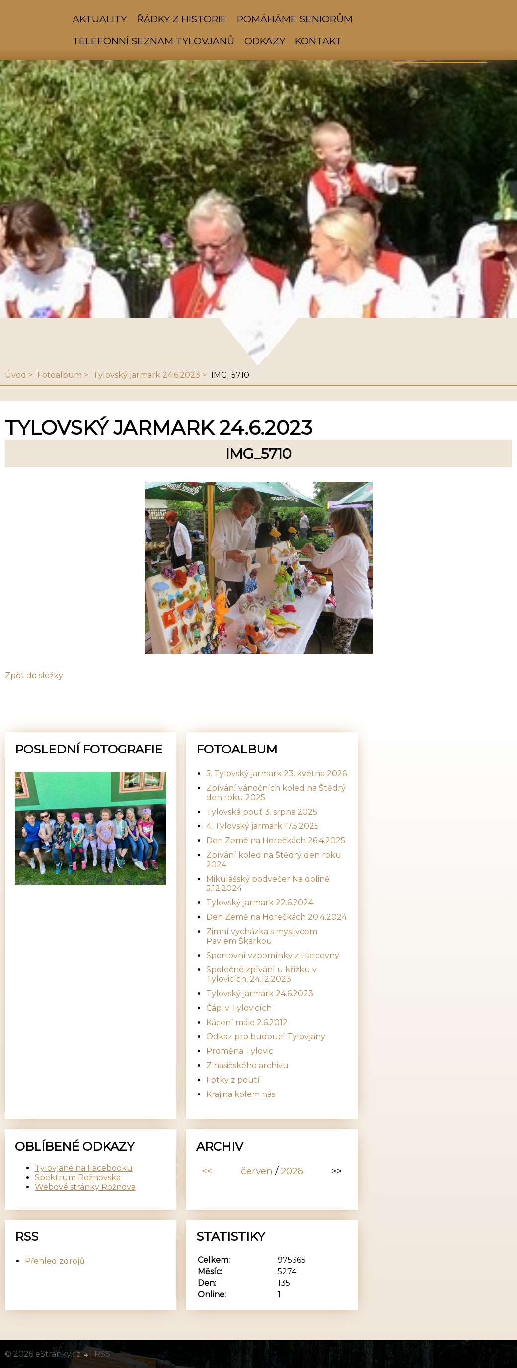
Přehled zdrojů (55, 1261)
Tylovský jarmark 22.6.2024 (259, 902)
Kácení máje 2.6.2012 (247, 1022)
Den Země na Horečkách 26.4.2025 (275, 840)
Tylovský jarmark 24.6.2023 (146, 375)
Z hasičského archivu (247, 1065)
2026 (292, 1171)
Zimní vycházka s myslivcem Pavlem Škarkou (261, 936)
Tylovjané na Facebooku (84, 1168)
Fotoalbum (59, 375)
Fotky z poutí (233, 1080)
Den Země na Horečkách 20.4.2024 (276, 917)
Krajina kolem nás (240, 1094)
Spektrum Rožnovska (78, 1177)
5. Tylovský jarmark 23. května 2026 (276, 773)
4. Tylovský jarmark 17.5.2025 (262, 826)
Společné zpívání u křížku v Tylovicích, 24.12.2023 (261, 974)
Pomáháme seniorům (295, 19)
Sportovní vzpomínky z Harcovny (272, 955)
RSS (102, 1354)
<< (207, 1171)
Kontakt (318, 41)
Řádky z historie (182, 19)
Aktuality (100, 19)
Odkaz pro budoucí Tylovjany (265, 1036)
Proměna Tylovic (239, 1051)
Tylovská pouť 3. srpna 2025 (261, 812)
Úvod (15, 375)
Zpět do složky (34, 675)
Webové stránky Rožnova (85, 1187)
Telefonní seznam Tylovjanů (153, 41)
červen (257, 1171)
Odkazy (264, 41)
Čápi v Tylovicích (239, 1008)
